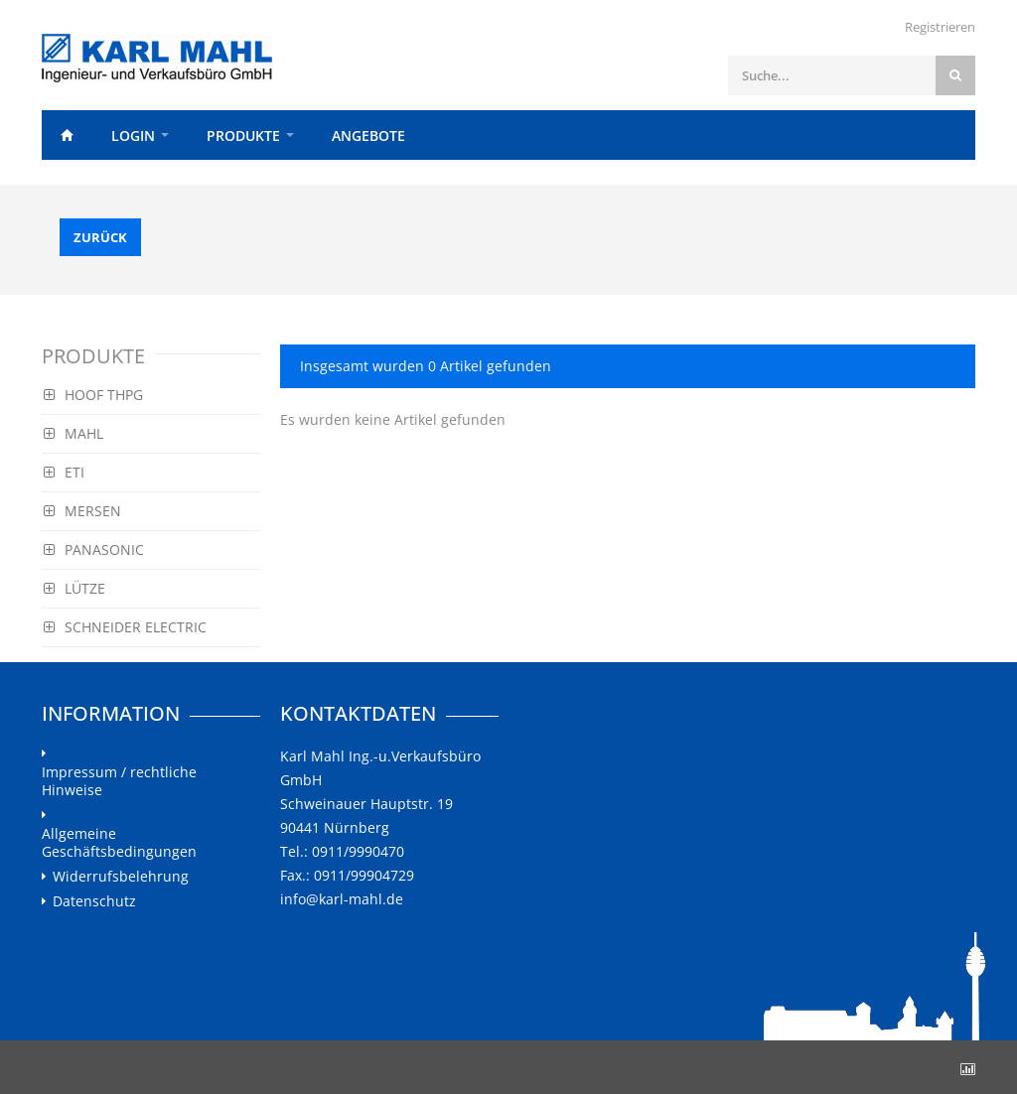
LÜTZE (74, 588)
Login (133, 135)
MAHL (73, 433)
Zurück (100, 237)
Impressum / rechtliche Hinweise (119, 781)
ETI (64, 472)
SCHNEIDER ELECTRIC (125, 626)
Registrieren (940, 27)
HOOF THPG (93, 394)
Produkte (243, 135)
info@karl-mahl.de (341, 898)
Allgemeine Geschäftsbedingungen (119, 843)
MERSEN (82, 510)
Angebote (368, 135)
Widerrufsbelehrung (121, 877)
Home (66, 135)
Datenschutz (94, 901)
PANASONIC (94, 549)
